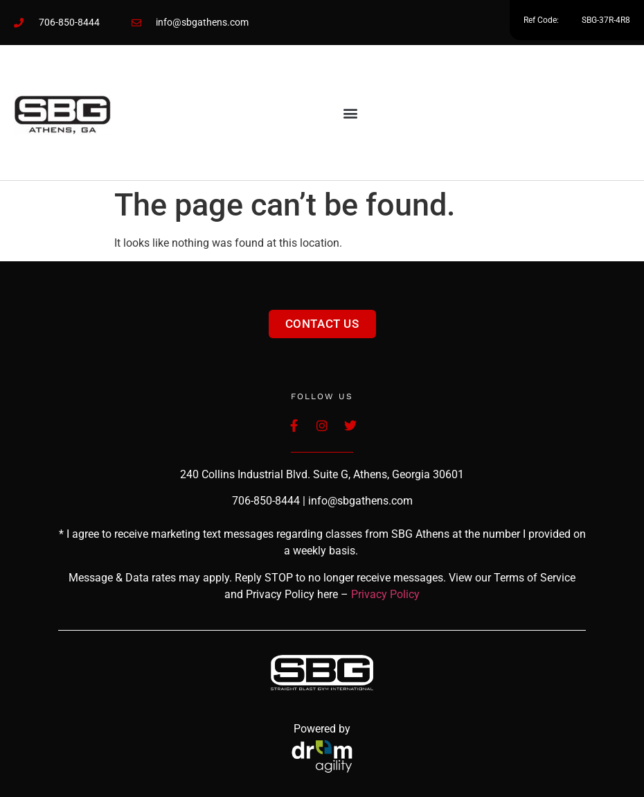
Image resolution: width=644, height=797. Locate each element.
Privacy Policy (385, 594)
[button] (350, 112)
